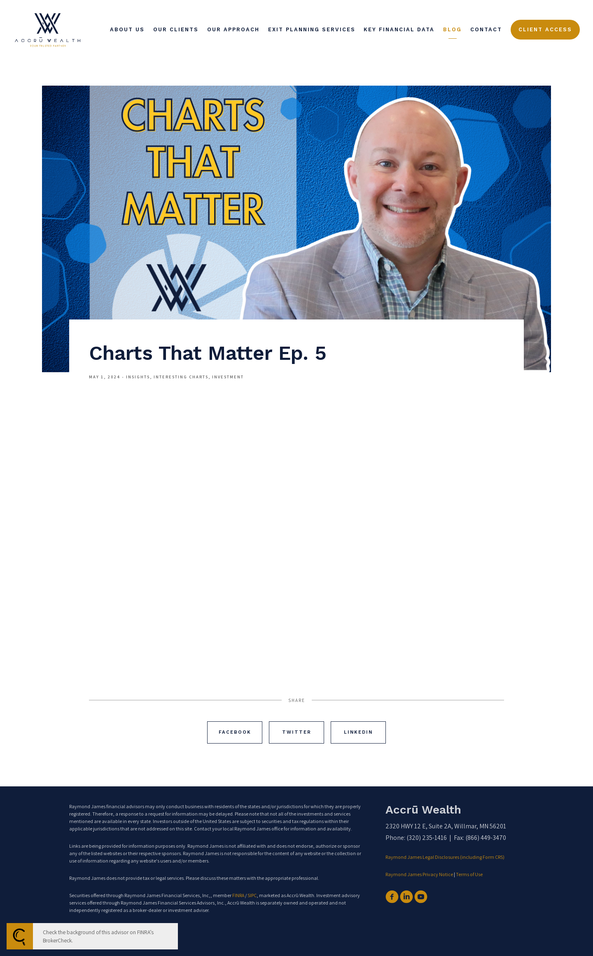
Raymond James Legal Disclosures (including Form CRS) (445, 857)
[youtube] (420, 896)
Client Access (545, 29)
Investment (228, 377)
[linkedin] (406, 896)
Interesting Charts (181, 377)
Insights (138, 377)
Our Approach (233, 29)
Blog (452, 29)
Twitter (296, 732)
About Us (127, 29)
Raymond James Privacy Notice (419, 874)
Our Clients (175, 29)
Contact (486, 29)
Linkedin (358, 732)
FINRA (238, 895)
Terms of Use (469, 874)
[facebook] (392, 896)
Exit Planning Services (311, 29)
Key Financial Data (399, 29)
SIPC (252, 895)
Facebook (235, 732)
